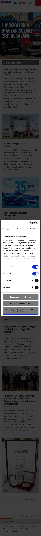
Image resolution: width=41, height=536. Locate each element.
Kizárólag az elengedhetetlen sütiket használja (20, 311)
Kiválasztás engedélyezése (20, 303)
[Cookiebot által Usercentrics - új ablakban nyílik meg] (29, 222)
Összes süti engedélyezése (20, 297)
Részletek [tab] (20, 229)
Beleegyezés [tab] (7, 229)
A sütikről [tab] (34, 229)
